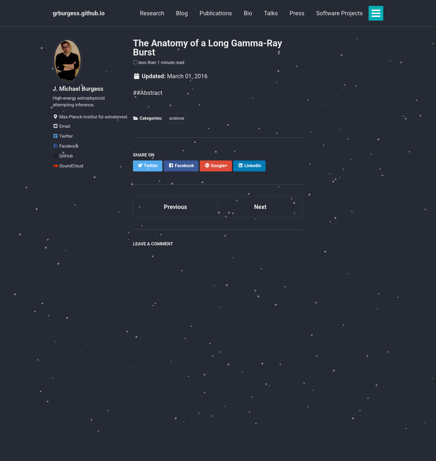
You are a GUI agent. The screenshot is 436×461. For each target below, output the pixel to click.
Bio (248, 13)
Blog (182, 13)
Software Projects (339, 13)
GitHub (63, 156)
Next (260, 207)
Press (296, 13)
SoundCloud (68, 165)
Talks (271, 13)
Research (152, 13)
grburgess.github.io (79, 13)
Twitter (63, 136)
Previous (175, 207)
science (176, 118)
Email (61, 126)
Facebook (65, 146)
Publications (216, 13)
